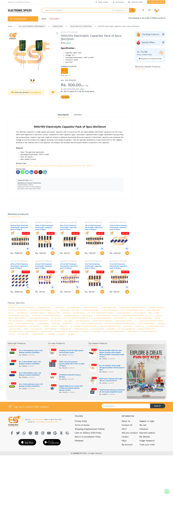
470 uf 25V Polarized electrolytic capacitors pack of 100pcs (69, 266)
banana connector (146, 329)
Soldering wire (15, 331)
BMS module (87, 315)
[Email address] (126, 405)
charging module (71, 315)
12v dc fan (56, 318)
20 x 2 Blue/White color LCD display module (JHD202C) (30, 374)
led (56, 310)
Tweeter (56, 323)
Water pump (56, 321)
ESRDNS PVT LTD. (80, 451)
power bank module (52, 315)
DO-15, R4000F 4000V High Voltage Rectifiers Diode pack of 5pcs (111, 368)
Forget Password (146, 440)
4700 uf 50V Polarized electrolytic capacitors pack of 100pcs (19, 266)
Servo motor (133, 331)
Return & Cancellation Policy (88, 436)
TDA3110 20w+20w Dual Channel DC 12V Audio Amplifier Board (112, 391)
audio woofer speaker (102, 321)
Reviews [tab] (78, 114)
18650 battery (54, 313)
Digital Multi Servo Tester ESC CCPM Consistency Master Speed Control (71, 388)
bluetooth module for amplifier (119, 323)
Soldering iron (73, 307)
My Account (118, 2)
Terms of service (82, 425)
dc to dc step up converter (75, 318)
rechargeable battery (19, 315)
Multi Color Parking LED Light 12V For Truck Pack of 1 (110, 380)
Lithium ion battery (155, 326)
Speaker (11, 307)
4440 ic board (51, 329)
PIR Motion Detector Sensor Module (70, 376)
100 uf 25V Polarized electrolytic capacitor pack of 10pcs (68, 227)
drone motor (65, 329)
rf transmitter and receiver (83, 326)
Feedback (79, 440)
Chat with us (35, 92)
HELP (124, 429)
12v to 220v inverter (17, 310)
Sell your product (130, 432)
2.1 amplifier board (91, 310)
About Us (126, 421)
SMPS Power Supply (124, 321)
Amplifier (65, 310)
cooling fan (36, 329)
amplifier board (91, 307)
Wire (157, 313)
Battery (75, 310)
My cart (142, 425)
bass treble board (17, 318)
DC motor (36, 315)
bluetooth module (25, 307)
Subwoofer (59, 307)
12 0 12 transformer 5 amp (132, 310)
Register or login (146, 421)
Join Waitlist (65, 97)
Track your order (147, 444)
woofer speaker (16, 321)
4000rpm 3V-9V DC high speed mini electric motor (71, 351)
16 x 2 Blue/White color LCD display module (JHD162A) (30, 363)
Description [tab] (63, 114)
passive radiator (149, 331)
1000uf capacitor (51, 166)
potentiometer (102, 315)
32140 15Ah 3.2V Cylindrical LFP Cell (137, 315)
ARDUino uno (46, 331)
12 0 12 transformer (145, 323)
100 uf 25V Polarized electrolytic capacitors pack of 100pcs (94, 227)
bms (150, 313)
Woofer (66, 313)
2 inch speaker (97, 329)
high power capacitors (67, 166)
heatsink (111, 329)
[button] (120, 10)
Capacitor (139, 326)
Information (54, 19)
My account (127, 444)
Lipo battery (15, 329)
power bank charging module (132, 307)
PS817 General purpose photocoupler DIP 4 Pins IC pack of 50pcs (71, 364)
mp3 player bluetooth (92, 323)
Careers (125, 436)
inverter (64, 326)
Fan (130, 318)
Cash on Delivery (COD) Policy (88, 432)
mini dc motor (120, 318)
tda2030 (61, 334)
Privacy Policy (81, 421)
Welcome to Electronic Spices (18, 2)
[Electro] (21, 10)
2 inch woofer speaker (39, 318)
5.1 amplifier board (144, 318)
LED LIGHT (68, 321)
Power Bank (74, 331)
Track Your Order (135, 2)
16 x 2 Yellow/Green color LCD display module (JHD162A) (31, 351)
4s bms (71, 334)
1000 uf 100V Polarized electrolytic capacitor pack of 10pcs (44, 227)
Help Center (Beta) (156, 2)
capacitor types (38, 166)
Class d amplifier (108, 307)
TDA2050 (51, 334)
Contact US (127, 425)
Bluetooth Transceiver (113, 331)
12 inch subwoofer (110, 310)
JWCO (68, 43)
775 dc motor (139, 313)
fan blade (127, 326)
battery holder (83, 321)
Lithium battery (44, 307)
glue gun (96, 331)
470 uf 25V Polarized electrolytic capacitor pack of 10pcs (43, 266)
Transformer (43, 323)
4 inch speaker (31, 331)
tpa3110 (12, 334)
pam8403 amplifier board (37, 321)
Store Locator (101, 2)
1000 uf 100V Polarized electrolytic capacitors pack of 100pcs (19, 227)
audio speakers (123, 313)
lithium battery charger (40, 310)
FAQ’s (124, 440)
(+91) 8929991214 (38, 419)
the (77, 323)
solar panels (79, 313)
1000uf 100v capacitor (85, 166)
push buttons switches (109, 326)
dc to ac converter (126, 329)
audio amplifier (81, 329)
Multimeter (22, 313)
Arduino (85, 331)
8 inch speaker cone (25, 323)
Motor (158, 315)
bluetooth (67, 323)
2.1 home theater (155, 307)
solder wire (23, 334)
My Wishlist (144, 436)
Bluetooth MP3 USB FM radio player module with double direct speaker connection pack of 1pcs (111, 353)
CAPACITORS (57, 26)
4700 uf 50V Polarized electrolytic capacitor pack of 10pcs (118, 227)
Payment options (147, 432)
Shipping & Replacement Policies (90, 429)
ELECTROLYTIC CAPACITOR (81, 26)
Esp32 (54, 326)
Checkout (143, 429)
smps (26, 329)
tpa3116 (46, 326)
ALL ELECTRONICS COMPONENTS (32, 26)
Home (44, 19)
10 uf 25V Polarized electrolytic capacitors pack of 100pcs (118, 266)
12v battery (34, 326)
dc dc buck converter (101, 318)
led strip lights (37, 313)
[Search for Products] (77, 10)
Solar (157, 318)
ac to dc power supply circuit (101, 313)
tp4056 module (38, 334)
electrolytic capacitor (24, 166)
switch (116, 315)
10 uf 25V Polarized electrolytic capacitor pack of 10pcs (93, 266)
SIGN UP (157, 405)
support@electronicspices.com (47, 421)
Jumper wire (60, 331)
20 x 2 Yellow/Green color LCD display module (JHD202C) (31, 385)
